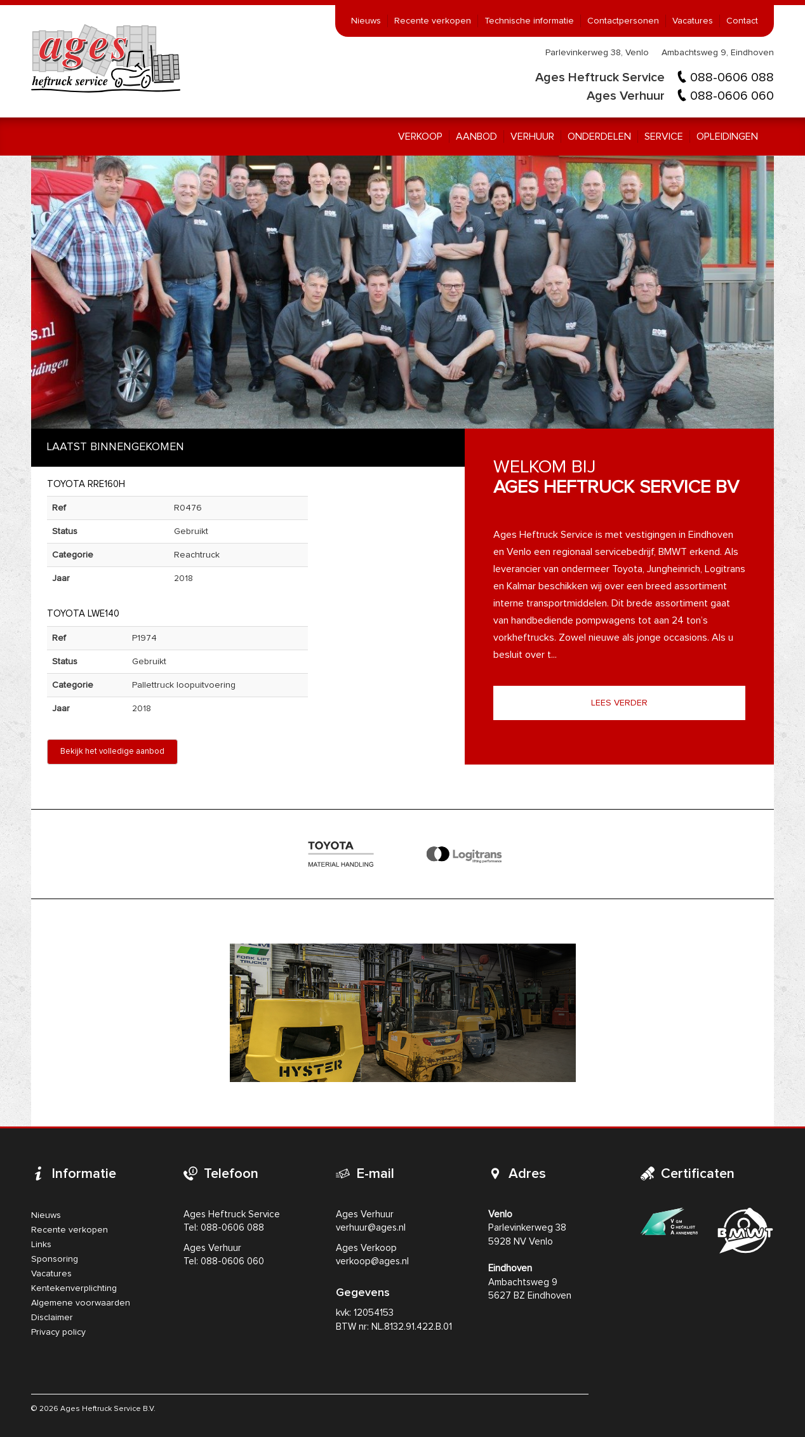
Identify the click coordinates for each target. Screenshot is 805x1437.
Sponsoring (54, 1259)
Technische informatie (529, 21)
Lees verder (619, 702)
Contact (742, 21)
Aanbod (476, 136)
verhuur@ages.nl (371, 1228)
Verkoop (420, 136)
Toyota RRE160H (86, 484)
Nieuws (366, 21)
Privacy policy (58, 1332)
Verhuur (532, 136)
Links (41, 1244)
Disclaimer (52, 1317)
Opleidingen (727, 136)
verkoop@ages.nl (372, 1261)
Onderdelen (599, 136)
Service (663, 136)
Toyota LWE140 (83, 613)
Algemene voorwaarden (80, 1303)
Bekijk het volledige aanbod (112, 751)
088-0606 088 (732, 77)
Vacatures (692, 21)
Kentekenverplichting (74, 1288)
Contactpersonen (623, 21)
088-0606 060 (732, 96)
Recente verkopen (432, 21)
